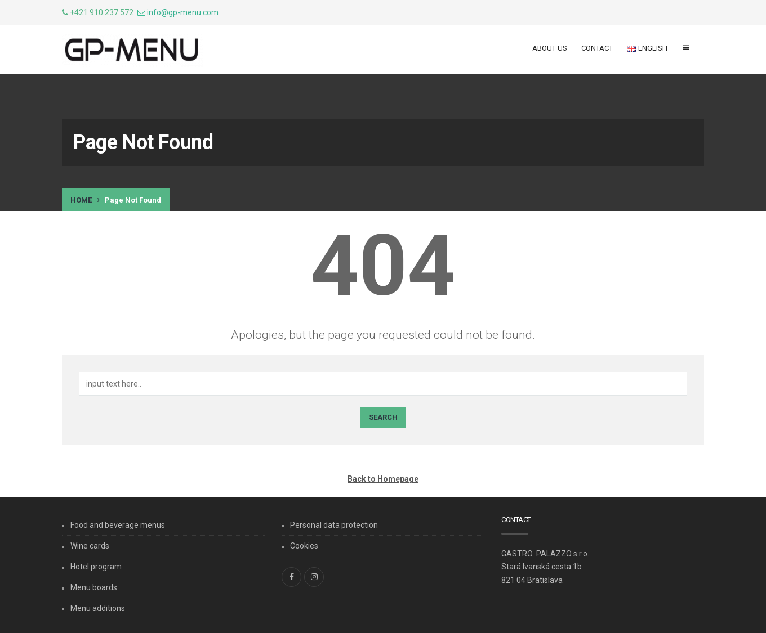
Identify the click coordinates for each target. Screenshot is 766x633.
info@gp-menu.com (183, 12)
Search (383, 417)
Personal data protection (334, 524)
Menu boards (93, 587)
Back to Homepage (383, 478)
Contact (597, 48)
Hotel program (96, 566)
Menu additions (97, 608)
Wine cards (89, 545)
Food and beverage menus (117, 524)
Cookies (304, 545)
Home (81, 200)
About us (549, 48)
